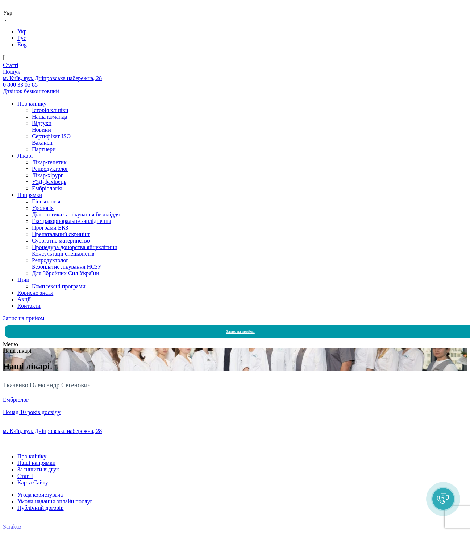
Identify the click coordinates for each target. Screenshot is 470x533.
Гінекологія (46, 201)
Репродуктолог (50, 169)
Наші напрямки (36, 463)
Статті (25, 476)
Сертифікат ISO (51, 136)
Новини (41, 130)
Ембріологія (47, 188)
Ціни (23, 280)
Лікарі (25, 156)
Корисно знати (35, 293)
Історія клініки (50, 110)
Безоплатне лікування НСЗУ (67, 267)
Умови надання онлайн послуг (54, 501)
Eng (22, 44)
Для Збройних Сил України (65, 273)
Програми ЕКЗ (50, 227)
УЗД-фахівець (49, 182)
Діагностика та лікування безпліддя (76, 214)
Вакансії (42, 143)
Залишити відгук (38, 469)
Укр (22, 31)
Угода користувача (40, 495)
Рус (21, 38)
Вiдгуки (41, 123)
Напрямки (29, 195)
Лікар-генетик (49, 162)
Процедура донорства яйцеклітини (74, 247)
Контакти (29, 306)
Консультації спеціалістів (63, 254)
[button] (443, 499)
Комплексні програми (59, 286)
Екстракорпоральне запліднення (71, 221)
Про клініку (31, 103)
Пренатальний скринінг (61, 234)
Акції (24, 299)
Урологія (43, 208)
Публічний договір (40, 508)
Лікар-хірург (47, 175)
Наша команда (49, 116)
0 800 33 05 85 (20, 424)
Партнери (44, 149)
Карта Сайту (32, 482)
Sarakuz (12, 527)
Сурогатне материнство (61, 240)
